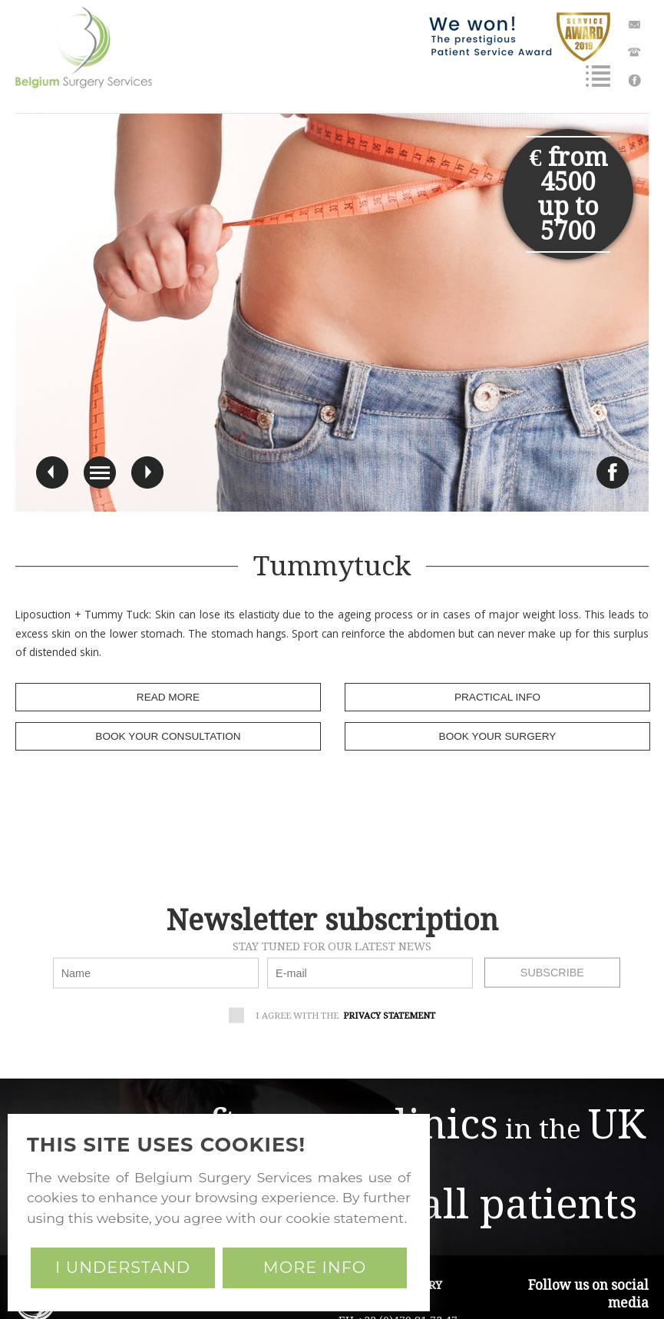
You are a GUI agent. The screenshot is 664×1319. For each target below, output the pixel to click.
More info (314, 1267)
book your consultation (167, 736)
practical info (497, 697)
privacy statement (389, 1014)
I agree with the (337, 1016)
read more (168, 697)
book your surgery (498, 736)
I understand (122, 1267)
